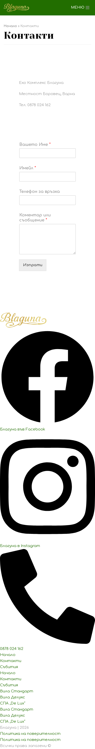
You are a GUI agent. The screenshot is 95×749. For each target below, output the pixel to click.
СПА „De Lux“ (12, 703)
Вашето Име (35, 144)
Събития (9, 667)
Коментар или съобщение (35, 218)
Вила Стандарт (16, 691)
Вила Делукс (12, 697)
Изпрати (32, 265)
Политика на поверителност (30, 734)
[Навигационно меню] (80, 7)
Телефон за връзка (39, 191)
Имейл (27, 168)
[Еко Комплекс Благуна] (16, 8)
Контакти (10, 661)
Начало (10, 26)
